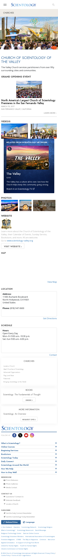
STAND (18, 539)
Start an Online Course (31, 533)
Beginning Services (9, 450)
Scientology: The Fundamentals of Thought (21, 394)
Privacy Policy (50, 553)
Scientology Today (9, 458)
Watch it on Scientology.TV (20, 189)
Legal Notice (26, 555)
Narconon (51, 539)
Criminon (43, 539)
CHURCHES (29, 361)
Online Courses (8, 447)
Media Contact (10, 487)
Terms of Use (16, 555)
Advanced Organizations (11, 372)
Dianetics (17, 527)
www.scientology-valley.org (20, 240)
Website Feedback (11, 500)
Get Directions (50, 318)
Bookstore (6, 454)
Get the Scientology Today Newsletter (19, 517)
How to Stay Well (9, 472)
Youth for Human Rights (28, 546)
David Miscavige (40, 530)
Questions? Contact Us (13, 496)
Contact (53, 354)
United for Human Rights (9, 546)
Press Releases (10, 480)
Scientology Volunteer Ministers (12, 536)
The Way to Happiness (30, 539)
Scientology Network (28, 527)
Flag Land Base (8, 375)
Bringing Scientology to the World (14, 382)
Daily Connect (7, 461)
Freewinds (6, 378)
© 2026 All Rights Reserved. (23, 553)
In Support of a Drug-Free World (27, 543)
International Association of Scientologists (40, 536)
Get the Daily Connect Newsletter (17, 513)
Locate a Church (9, 366)
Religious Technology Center (11, 533)
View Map (52, 281)
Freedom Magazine (8, 539)
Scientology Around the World (15, 465)
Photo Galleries (10, 484)
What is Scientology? (10, 443)
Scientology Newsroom (25, 530)
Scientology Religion (45, 527)
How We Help (7, 468)
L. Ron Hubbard (6, 527)
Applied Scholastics (8, 543)
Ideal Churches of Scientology (13, 369)
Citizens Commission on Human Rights (14, 549)
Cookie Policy (5, 555)
